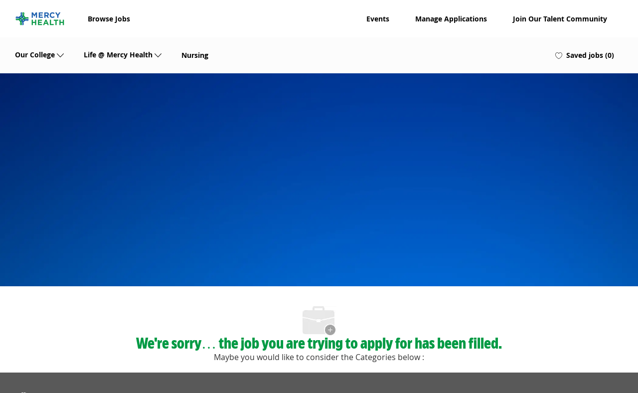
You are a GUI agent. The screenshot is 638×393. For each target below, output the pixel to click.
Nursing (194, 55)
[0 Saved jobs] (584, 55)
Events (377, 18)
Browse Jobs (109, 18)
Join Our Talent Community (560, 18)
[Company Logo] (40, 18)
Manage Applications (451, 18)
